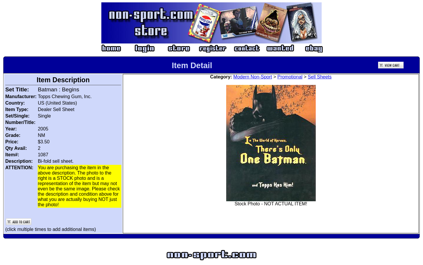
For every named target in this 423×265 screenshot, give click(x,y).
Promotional (289, 76)
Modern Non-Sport (252, 76)
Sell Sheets (320, 76)
